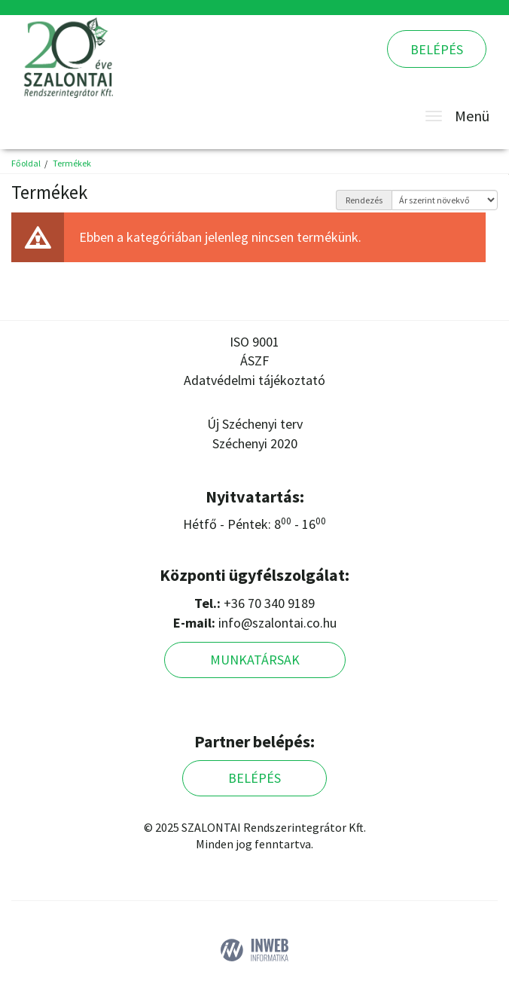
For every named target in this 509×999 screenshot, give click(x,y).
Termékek (72, 163)
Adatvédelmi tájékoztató (254, 380)
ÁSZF (254, 360)
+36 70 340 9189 (269, 603)
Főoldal (26, 163)
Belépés (436, 49)
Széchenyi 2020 (254, 443)
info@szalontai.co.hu (277, 622)
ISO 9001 (254, 341)
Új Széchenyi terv (255, 423)
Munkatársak (255, 659)
